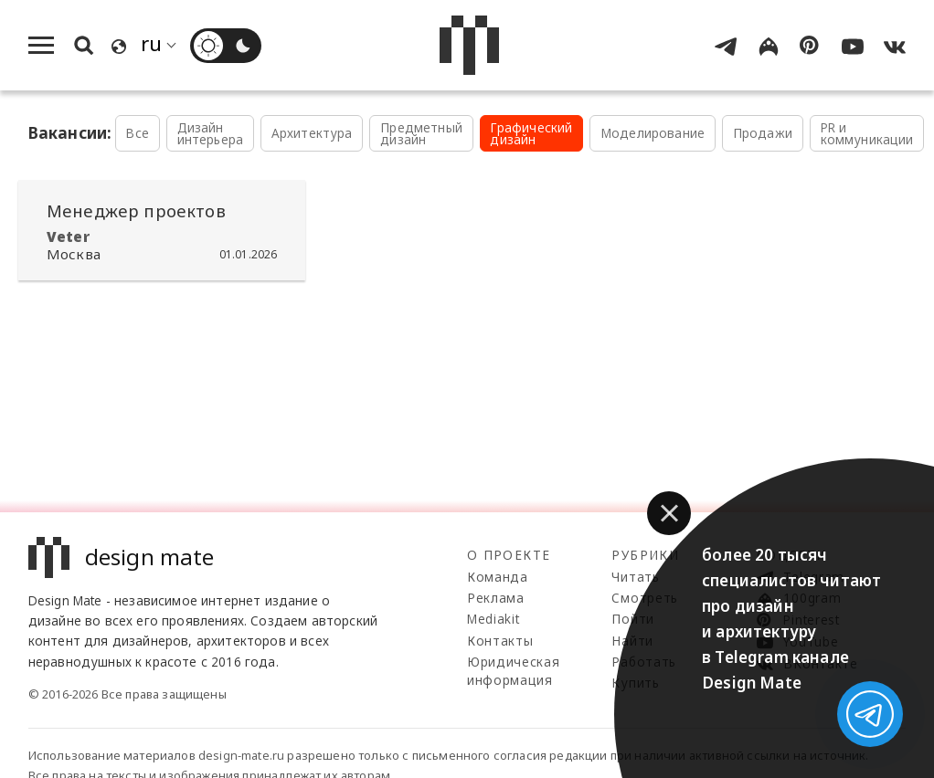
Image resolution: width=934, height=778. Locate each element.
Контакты (500, 640)
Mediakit (493, 618)
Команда (497, 576)
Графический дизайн (531, 134)
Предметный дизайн (421, 134)
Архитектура (312, 133)
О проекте (508, 554)
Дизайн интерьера (210, 134)
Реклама (496, 597)
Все (137, 133)
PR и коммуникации (867, 134)
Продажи (762, 133)
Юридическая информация (513, 671)
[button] (669, 513)
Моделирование (652, 133)
